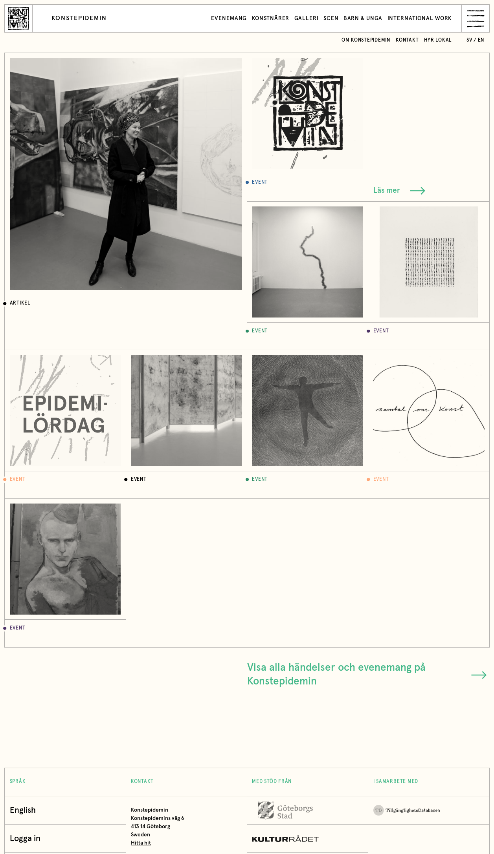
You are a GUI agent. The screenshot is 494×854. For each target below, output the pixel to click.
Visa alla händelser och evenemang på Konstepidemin (367, 674)
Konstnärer (271, 18)
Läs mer (399, 191)
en (481, 40)
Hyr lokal (438, 40)
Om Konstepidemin (366, 40)
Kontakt (407, 40)
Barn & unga (363, 18)
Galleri (306, 18)
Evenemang (229, 18)
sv (469, 40)
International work (419, 18)
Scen (331, 18)
